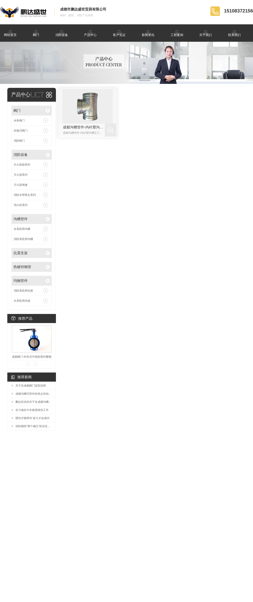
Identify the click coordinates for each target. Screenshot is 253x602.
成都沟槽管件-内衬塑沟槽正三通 (84, 127)
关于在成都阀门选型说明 (30, 385)
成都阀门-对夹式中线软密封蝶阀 (32, 356)
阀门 (36, 32)
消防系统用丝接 (23, 290)
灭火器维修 (20, 184)
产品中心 (90, 32)
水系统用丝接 (22, 300)
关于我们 (205, 32)
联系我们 (234, 32)
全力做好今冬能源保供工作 (32, 409)
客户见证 (119, 32)
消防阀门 (19, 140)
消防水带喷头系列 (25, 194)
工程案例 (177, 32)
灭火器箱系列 (22, 164)
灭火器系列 (20, 174)
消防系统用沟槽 (23, 239)
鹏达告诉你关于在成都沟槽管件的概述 (33, 401)
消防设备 (61, 32)
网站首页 (10, 32)
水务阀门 (19, 120)
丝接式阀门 (20, 130)
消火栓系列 (20, 205)
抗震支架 (20, 253)
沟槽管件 (20, 219)
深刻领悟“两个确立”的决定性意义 (33, 426)
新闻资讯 (148, 32)
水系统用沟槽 (22, 228)
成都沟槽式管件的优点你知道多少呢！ (33, 393)
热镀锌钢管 (22, 267)
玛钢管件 (20, 281)
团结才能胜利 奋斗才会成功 (32, 418)
